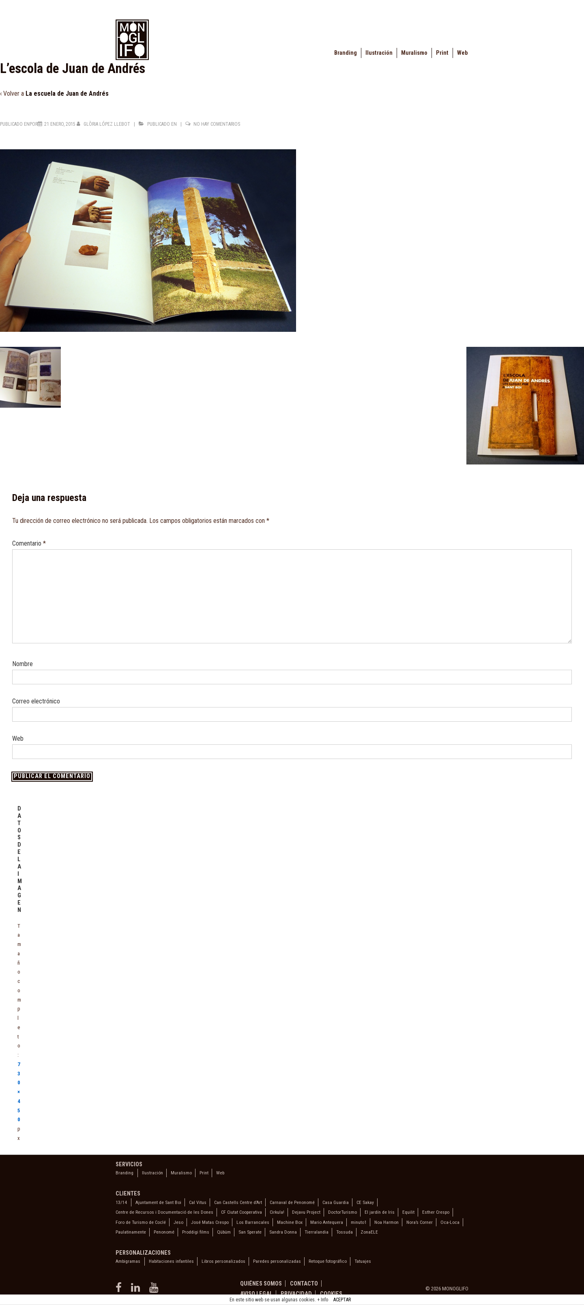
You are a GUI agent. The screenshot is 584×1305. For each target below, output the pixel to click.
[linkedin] (137, 1290)
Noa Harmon (386, 1222)
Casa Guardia (335, 1202)
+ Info (322, 1300)
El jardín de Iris (380, 1212)
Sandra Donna (283, 1232)
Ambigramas (128, 1261)
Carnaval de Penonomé (292, 1202)
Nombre (22, 664)
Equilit (408, 1212)
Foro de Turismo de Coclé (141, 1222)
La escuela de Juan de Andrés (67, 93)
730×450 (18, 1092)
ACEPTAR (342, 1300)
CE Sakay (365, 1202)
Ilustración (379, 52)
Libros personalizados (223, 1261)
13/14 (121, 1202)
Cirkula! (277, 1212)
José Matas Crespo (210, 1222)
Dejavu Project (306, 1212)
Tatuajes (362, 1261)
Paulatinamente (131, 1232)
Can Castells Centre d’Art (238, 1202)
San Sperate (250, 1232)
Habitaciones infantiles (171, 1261)
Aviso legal (256, 1293)
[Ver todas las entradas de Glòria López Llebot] (104, 124)
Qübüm (224, 1232)
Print (442, 52)
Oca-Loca (449, 1222)
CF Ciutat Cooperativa (241, 1212)
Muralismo (414, 52)
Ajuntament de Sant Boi (158, 1202)
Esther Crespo (435, 1212)
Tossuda (344, 1232)
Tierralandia (316, 1232)
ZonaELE (369, 1232)
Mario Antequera (326, 1222)
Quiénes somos (261, 1283)
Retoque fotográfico (328, 1261)
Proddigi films (195, 1232)
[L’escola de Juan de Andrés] (59, 124)
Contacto (304, 1283)
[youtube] (154, 1290)
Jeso (178, 1222)
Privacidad (296, 1293)
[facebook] (120, 1290)
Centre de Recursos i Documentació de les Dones (164, 1212)
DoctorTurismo (342, 1212)
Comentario (29, 543)
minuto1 (359, 1222)
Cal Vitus (197, 1202)
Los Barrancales (252, 1222)
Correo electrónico (36, 701)
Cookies (331, 1293)
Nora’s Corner (419, 1222)
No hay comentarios (216, 124)
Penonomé (164, 1232)
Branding (345, 52)
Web (462, 52)
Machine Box (290, 1222)
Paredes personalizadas (277, 1261)
